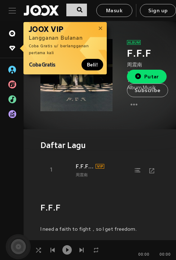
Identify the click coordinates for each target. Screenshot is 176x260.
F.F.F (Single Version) (84, 166)
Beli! (92, 65)
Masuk (114, 11)
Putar (147, 76)
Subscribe (147, 91)
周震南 (134, 65)
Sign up (158, 11)
